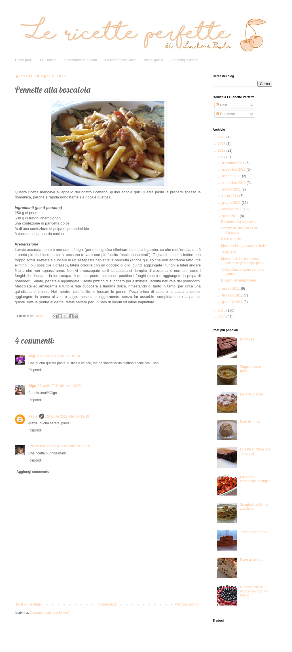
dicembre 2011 (234, 163)
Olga (32, 386)
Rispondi (35, 370)
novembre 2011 (234, 170)
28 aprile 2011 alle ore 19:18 (67, 416)
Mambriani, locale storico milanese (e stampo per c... (243, 261)
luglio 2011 (230, 196)
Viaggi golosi (153, 60)
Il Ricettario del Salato (80, 60)
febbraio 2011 (233, 295)
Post (221, 105)
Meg (31, 356)
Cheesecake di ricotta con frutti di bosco (253, 591)
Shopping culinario (184, 60)
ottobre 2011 (232, 176)
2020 (222, 137)
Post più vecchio (187, 604)
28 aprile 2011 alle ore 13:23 (59, 386)
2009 (222, 317)
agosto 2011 (232, 189)
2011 (222, 157)
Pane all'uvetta (251, 560)
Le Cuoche (48, 60)
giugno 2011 (232, 203)
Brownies (247, 339)
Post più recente (28, 604)
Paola (32, 416)
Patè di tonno (250, 422)
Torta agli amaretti (253, 532)
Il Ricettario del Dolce (120, 60)
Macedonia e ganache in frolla (243, 246)
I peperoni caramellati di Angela (256, 479)
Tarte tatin (228, 252)
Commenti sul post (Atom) (49, 613)
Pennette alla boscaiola (238, 222)
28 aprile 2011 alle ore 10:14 (58, 356)
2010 (222, 310)
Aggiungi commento (32, 472)
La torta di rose (251, 394)
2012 (222, 151)
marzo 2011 (231, 289)
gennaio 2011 (233, 302)
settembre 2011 (234, 183)
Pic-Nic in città (232, 239)
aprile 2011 (231, 216)
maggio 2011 (232, 209)
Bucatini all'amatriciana (238, 280)
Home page (24, 60)
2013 (222, 144)
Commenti (226, 114)
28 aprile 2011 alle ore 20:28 (68, 446)
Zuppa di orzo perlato (250, 369)
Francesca (36, 446)
